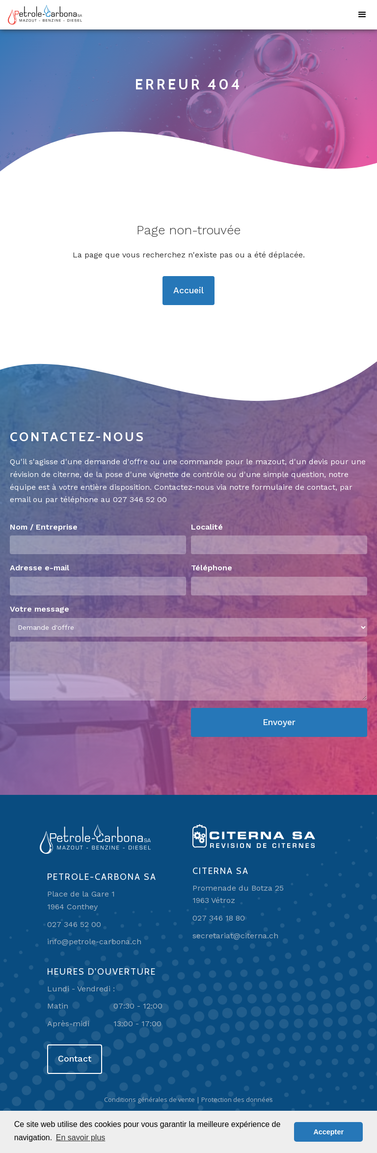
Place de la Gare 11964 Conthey (81, 900)
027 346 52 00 (140, 499)
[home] (45, 14)
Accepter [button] (328, 1132)
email (20, 499)
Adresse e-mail (39, 567)
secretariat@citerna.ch (235, 935)
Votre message (39, 609)
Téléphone (211, 567)
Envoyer (279, 722)
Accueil (188, 290)
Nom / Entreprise (44, 527)
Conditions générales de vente (149, 1099)
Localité (207, 527)
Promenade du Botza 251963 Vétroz (238, 894)
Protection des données (237, 1099)
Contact (74, 1059)
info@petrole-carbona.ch (94, 941)
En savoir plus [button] (81, 1137)
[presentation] (84, 727)
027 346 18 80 (218, 918)
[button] (362, 14)
